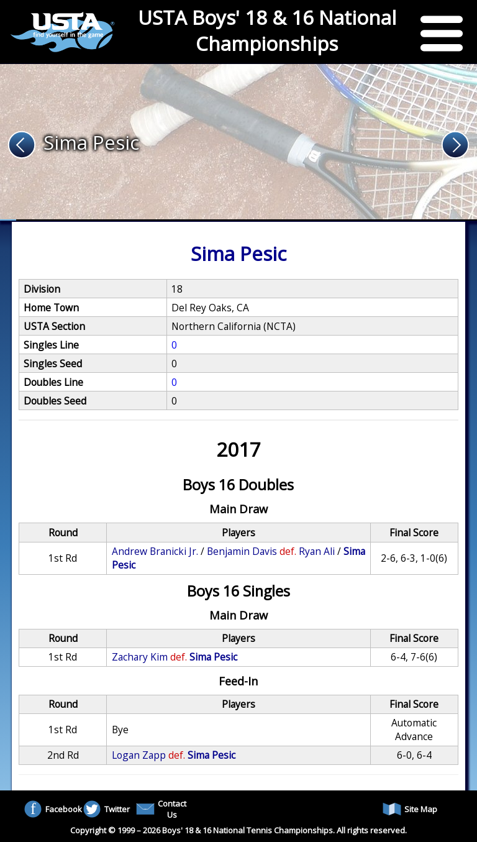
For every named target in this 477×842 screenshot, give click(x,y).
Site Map (410, 809)
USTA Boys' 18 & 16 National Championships (267, 30)
